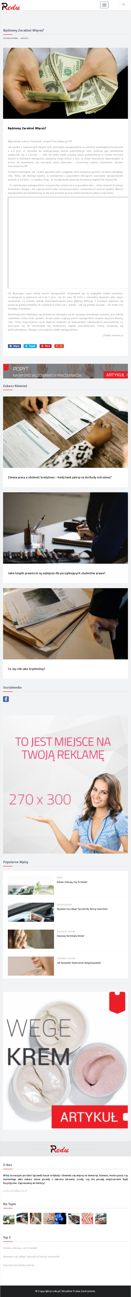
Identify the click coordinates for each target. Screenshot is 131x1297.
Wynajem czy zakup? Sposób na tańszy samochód (82, 909)
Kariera (24, 38)
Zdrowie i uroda (66, 931)
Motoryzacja (64, 904)
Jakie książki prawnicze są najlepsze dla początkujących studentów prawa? (56, 573)
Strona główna (10, 38)
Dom (59, 877)
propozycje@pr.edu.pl (15, 1190)
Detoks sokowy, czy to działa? (72, 882)
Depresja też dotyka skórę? (70, 936)
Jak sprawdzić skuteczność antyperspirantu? (79, 962)
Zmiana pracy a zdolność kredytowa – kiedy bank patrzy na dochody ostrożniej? (59, 477)
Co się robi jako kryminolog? (26, 669)
